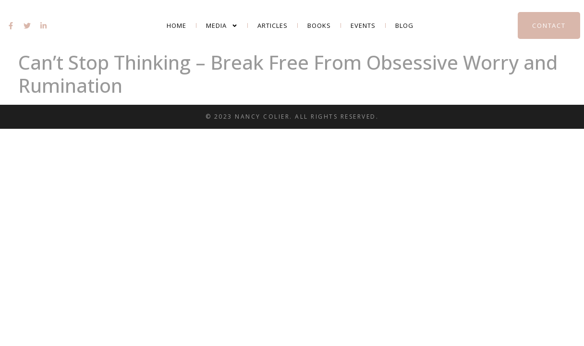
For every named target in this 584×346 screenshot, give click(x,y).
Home (176, 25)
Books (319, 25)
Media (222, 26)
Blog (404, 25)
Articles (272, 25)
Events (363, 25)
